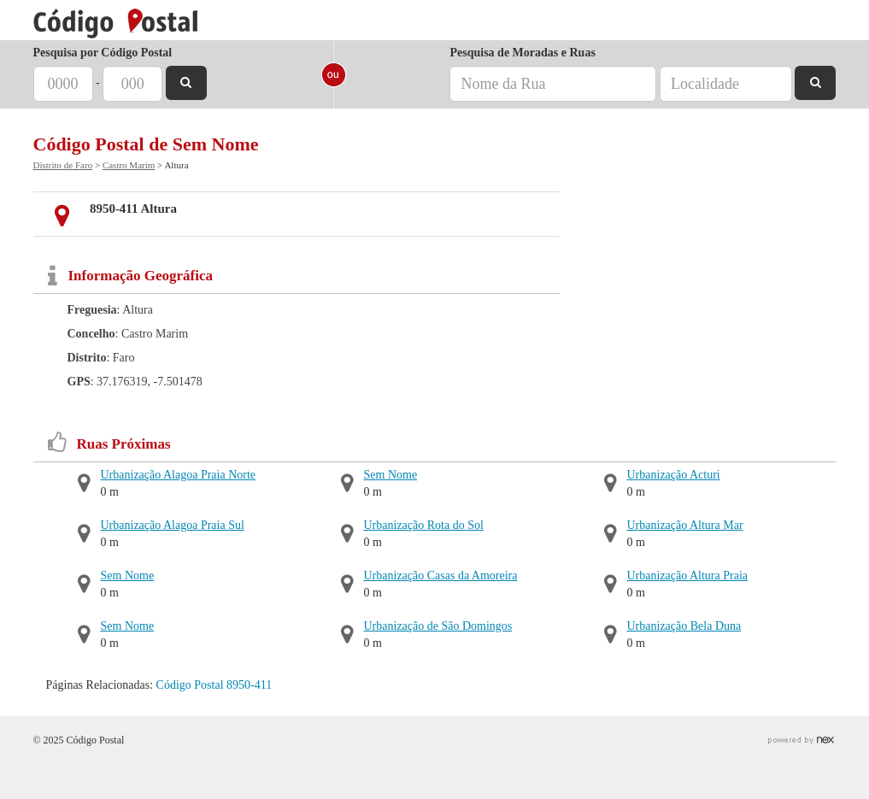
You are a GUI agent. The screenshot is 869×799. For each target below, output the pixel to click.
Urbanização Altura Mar (685, 525)
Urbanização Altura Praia (688, 575)
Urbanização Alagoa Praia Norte (178, 474)
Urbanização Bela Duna (684, 626)
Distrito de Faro (63, 165)
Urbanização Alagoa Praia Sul (172, 525)
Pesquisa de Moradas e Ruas (522, 52)
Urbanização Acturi (673, 474)
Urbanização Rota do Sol (424, 525)
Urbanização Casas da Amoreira (441, 575)
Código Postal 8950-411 (214, 685)
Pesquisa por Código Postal (103, 52)
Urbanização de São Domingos (438, 626)
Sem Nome (128, 575)
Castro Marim (129, 165)
